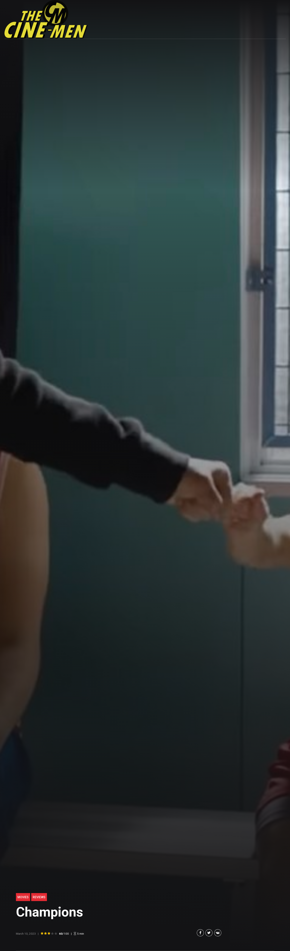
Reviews (39, 897)
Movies (23, 897)
